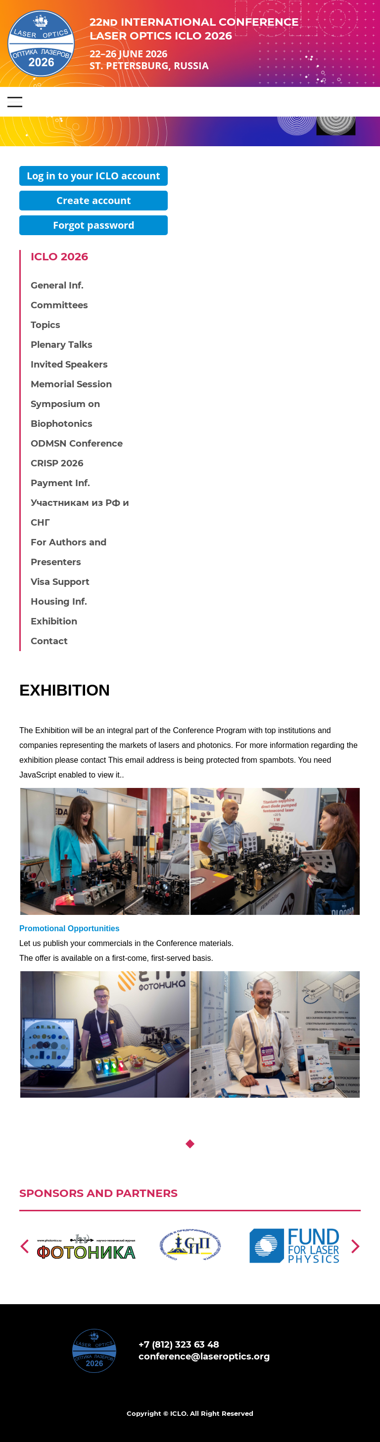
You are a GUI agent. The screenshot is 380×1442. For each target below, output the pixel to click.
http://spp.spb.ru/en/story (187, 1216)
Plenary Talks (62, 344)
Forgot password (94, 225)
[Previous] (24, 1245)
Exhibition (54, 621)
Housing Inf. (59, 601)
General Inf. (57, 285)
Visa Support (60, 582)
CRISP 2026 (57, 463)
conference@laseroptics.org (204, 1356)
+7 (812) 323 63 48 (179, 1344)
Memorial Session (71, 384)
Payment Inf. (60, 483)
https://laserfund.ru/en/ (287, 1216)
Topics (45, 325)
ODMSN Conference (77, 443)
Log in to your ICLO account (93, 175)
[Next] (355, 1245)
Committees (59, 305)
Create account (93, 200)
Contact (49, 641)
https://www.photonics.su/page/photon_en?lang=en (86, 1220)
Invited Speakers (69, 364)
